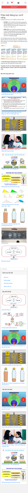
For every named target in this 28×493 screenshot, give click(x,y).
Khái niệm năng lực (5, 261)
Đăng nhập (14, 7)
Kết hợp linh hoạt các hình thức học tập (10, 186)
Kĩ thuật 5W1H (4, 243)
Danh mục (6, 277)
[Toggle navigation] (2, 2)
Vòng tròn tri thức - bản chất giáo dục (9, 168)
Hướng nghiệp (7, 280)
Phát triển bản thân (8, 283)
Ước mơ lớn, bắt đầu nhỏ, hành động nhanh (11, 131)
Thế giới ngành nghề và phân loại (9, 327)
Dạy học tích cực (7, 286)
